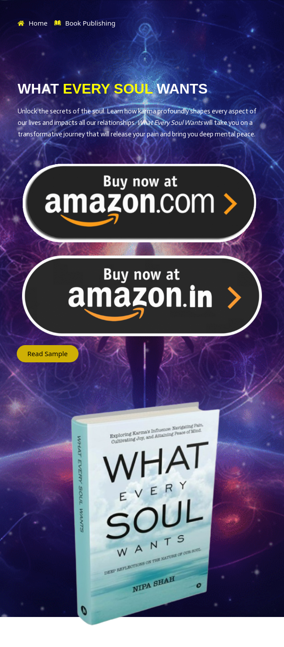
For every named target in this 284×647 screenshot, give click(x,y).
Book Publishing (85, 23)
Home (33, 23)
